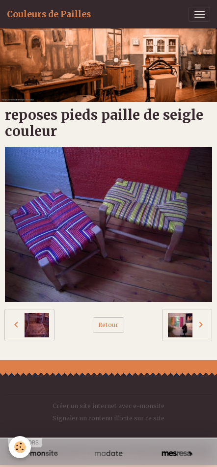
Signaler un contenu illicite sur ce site (108, 418)
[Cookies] (20, 447)
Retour (108, 325)
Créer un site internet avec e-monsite (108, 406)
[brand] (49, 14)
